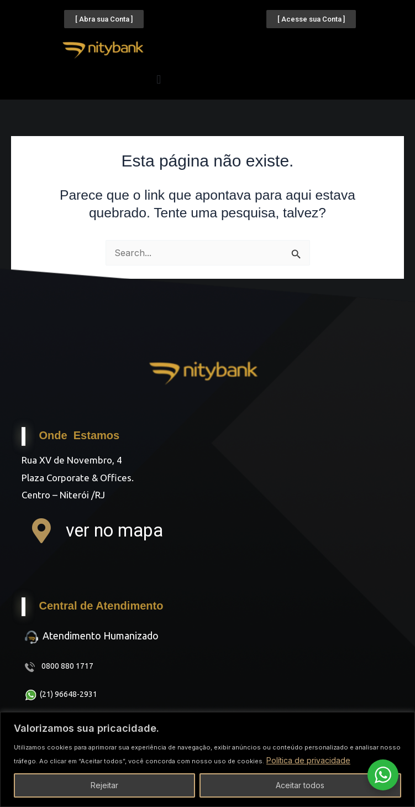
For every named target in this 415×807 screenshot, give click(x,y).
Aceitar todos (300, 785)
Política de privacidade (308, 760)
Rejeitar (104, 785)
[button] (159, 79)
